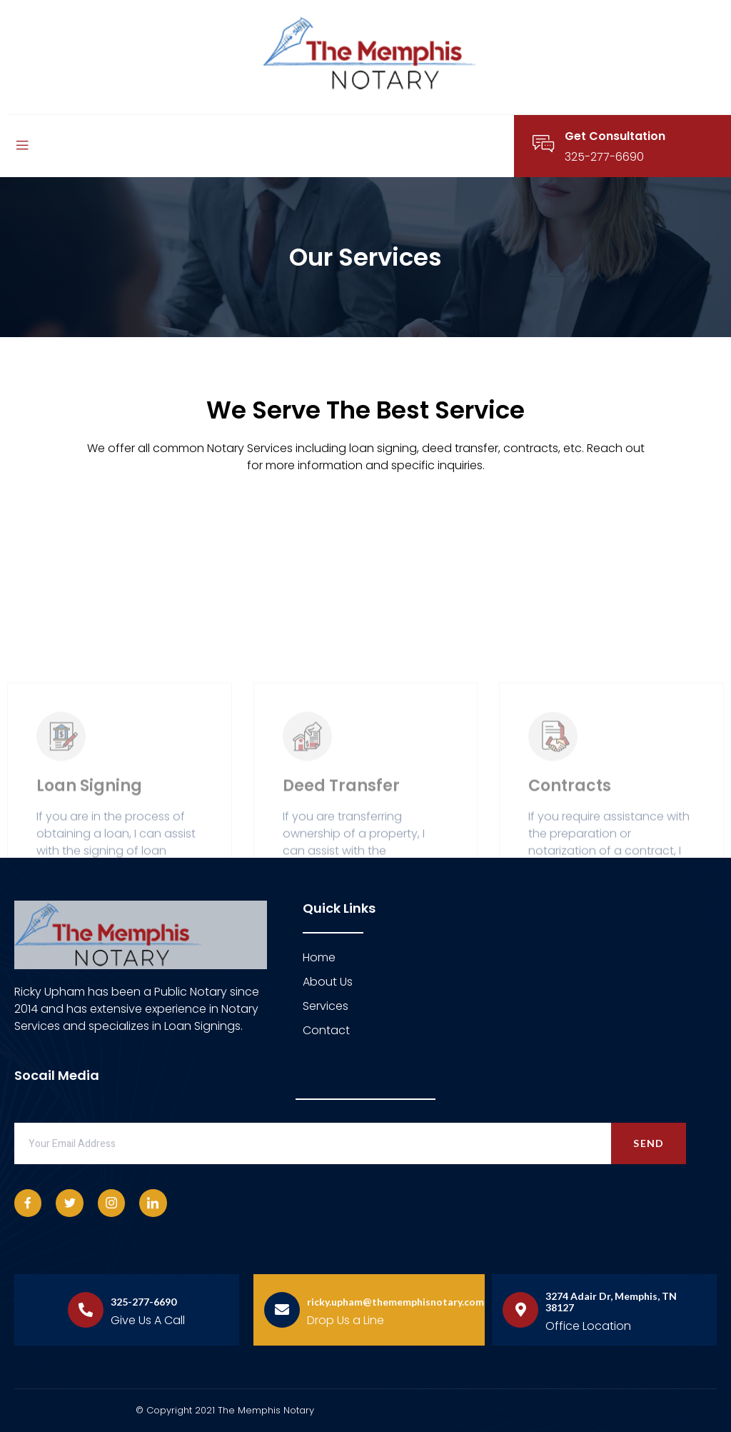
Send (648, 1143)
